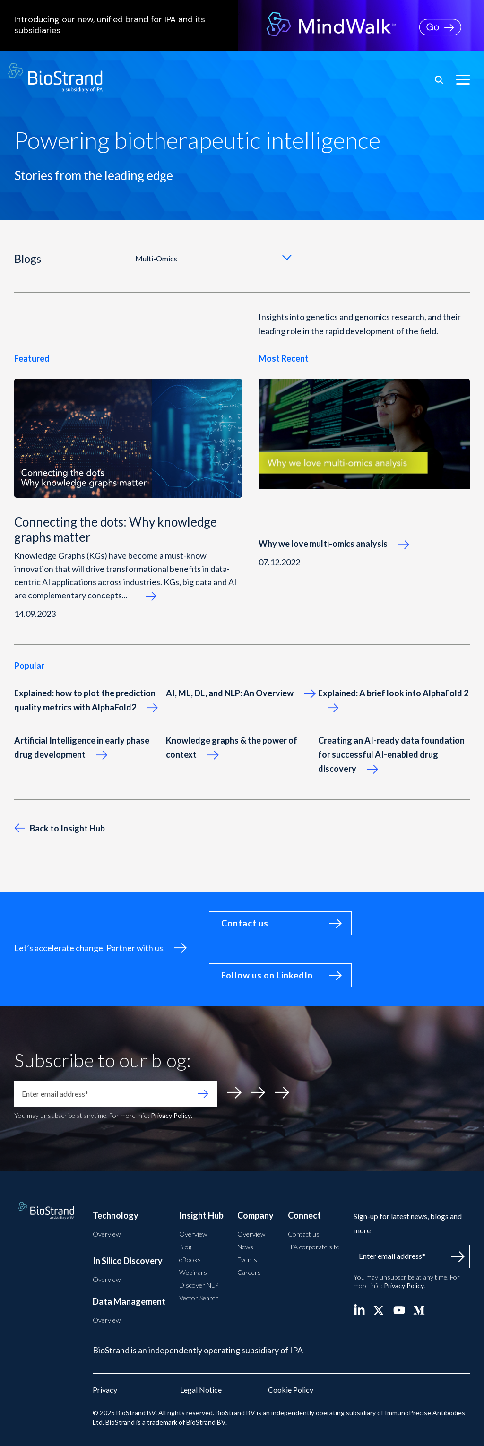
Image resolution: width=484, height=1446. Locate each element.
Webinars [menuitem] (193, 1272)
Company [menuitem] (255, 1215)
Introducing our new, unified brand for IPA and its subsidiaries (128, 25)
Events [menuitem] (247, 1260)
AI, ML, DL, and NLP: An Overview (240, 693)
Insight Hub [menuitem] (201, 1215)
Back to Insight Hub (59, 828)
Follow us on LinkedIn (267, 975)
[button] (463, 79)
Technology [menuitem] (115, 1215)
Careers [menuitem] (249, 1272)
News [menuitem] (245, 1247)
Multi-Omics (156, 258)
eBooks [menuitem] (190, 1260)
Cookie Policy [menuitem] (290, 1389)
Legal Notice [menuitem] (201, 1389)
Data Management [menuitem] (129, 1301)
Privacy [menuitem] (105, 1389)
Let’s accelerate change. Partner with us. (89, 948)
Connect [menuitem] (304, 1215)
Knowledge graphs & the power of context (231, 747)
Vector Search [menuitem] (199, 1298)
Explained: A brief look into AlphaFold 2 (393, 700)
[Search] (439, 80)
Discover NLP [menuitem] (198, 1285)
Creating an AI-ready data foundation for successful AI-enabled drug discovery (391, 754)
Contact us (244, 923)
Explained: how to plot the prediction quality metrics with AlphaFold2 (86, 700)
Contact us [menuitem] (304, 1234)
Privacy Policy (171, 1115)
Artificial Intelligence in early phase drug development (81, 747)
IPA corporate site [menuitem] (313, 1247)
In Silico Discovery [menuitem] (128, 1261)
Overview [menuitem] (107, 1234)
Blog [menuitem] (185, 1247)
